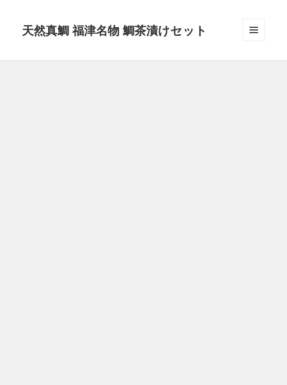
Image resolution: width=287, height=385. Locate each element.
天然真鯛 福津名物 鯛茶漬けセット (114, 30)
